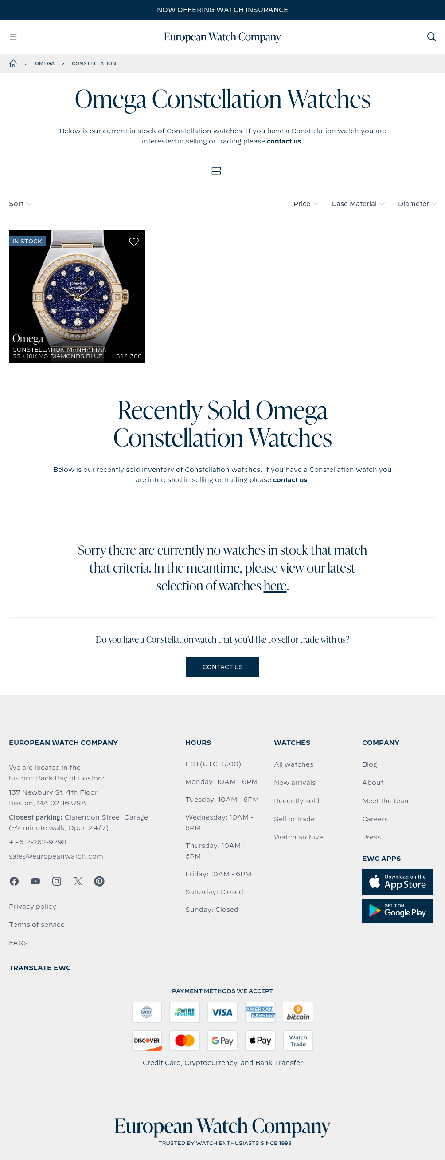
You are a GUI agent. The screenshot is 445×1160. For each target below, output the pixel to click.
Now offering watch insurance (223, 9)
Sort (20, 203)
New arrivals (295, 782)
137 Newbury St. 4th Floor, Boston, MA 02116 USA (54, 798)
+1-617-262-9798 (37, 842)
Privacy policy (32, 906)
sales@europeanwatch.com (56, 856)
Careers (375, 819)
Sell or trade (294, 819)
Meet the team (386, 800)
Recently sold (297, 800)
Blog (369, 764)
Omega (45, 63)
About (372, 782)
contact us (284, 141)
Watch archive (298, 837)
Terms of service (37, 924)
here (275, 587)
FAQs (18, 942)
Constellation (94, 63)
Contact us (223, 667)
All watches (293, 764)
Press (371, 837)
